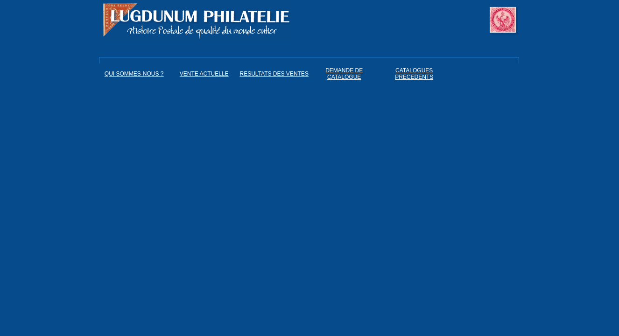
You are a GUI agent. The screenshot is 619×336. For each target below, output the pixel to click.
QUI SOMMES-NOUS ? (134, 73)
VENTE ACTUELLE (204, 73)
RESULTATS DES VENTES (274, 73)
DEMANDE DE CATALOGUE (344, 73)
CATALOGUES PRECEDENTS (414, 73)
